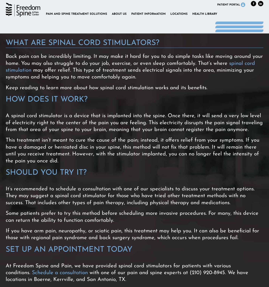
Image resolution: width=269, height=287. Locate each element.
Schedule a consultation (60, 272)
